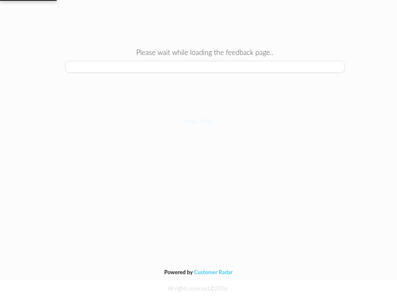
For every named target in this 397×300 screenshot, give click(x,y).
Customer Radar (213, 272)
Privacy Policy (198, 121)
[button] (198, 121)
